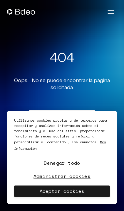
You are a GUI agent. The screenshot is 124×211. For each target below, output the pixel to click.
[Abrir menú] (111, 11)
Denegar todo (62, 162)
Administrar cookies (62, 176)
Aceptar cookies (62, 191)
